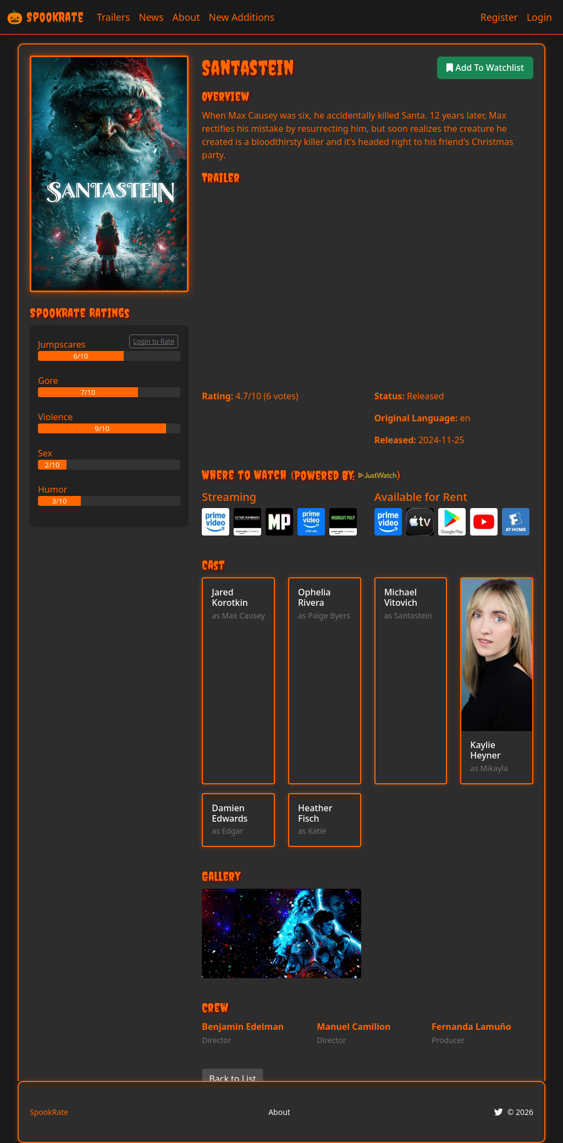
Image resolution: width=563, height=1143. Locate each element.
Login (539, 17)
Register (499, 17)
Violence (55, 417)
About (186, 17)
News (151, 17)
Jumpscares (61, 344)
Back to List (232, 1079)
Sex (45, 453)
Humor (52, 489)
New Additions (242, 17)
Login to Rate (153, 341)
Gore (48, 381)
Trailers (113, 17)
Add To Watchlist (484, 68)
